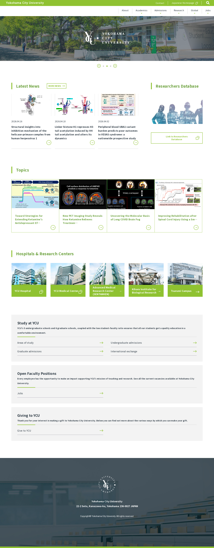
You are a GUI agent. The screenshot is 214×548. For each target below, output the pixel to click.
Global (194, 10)
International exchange (124, 351)
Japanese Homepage (183, 2)
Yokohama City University (25, 3)
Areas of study (25, 342)
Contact (160, 2)
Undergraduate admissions (126, 342)
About (125, 10)
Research (179, 10)
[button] (99, 66)
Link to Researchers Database (177, 138)
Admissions (161, 10)
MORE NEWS (54, 85)
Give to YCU (24, 430)
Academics (141, 10)
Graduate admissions (29, 351)
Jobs (208, 10)
